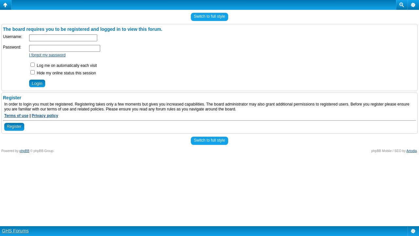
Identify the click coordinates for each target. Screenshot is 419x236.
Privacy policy (45, 115)
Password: (12, 47)
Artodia (412, 151)
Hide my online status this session (63, 73)
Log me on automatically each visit (63, 65)
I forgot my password (47, 55)
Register (14, 126)
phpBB (24, 151)
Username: (12, 36)
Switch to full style (209, 16)
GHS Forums (15, 230)
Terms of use (16, 115)
